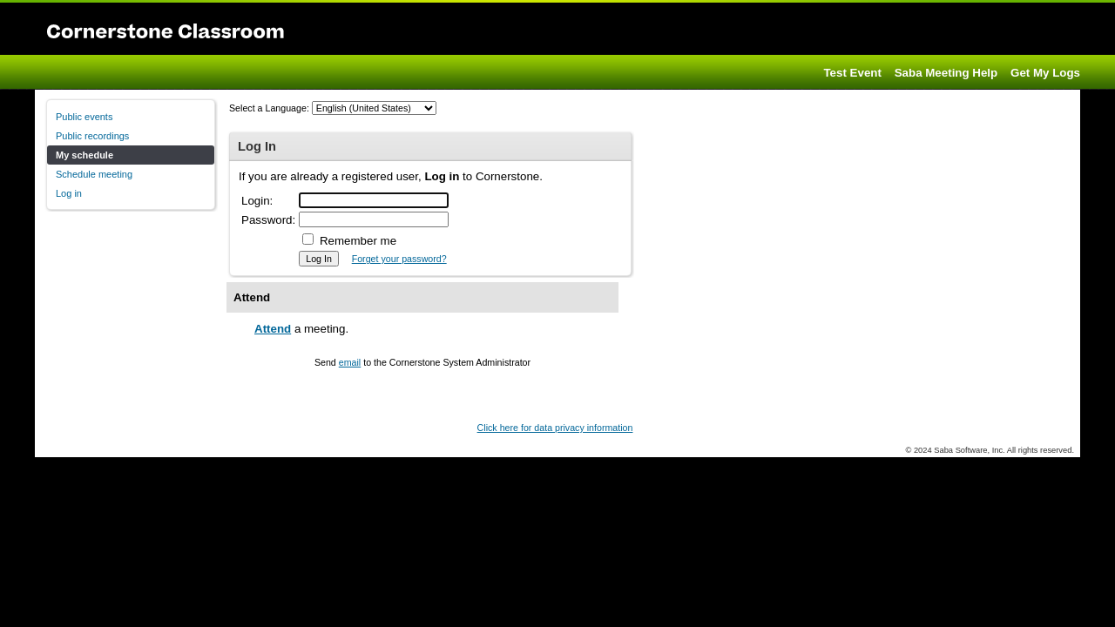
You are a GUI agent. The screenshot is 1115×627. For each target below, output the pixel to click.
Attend (272, 328)
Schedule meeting (94, 174)
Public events (84, 116)
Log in (69, 193)
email (350, 362)
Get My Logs (1045, 72)
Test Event (852, 72)
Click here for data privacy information (555, 427)
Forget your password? (399, 258)
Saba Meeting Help (946, 72)
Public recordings (92, 136)
